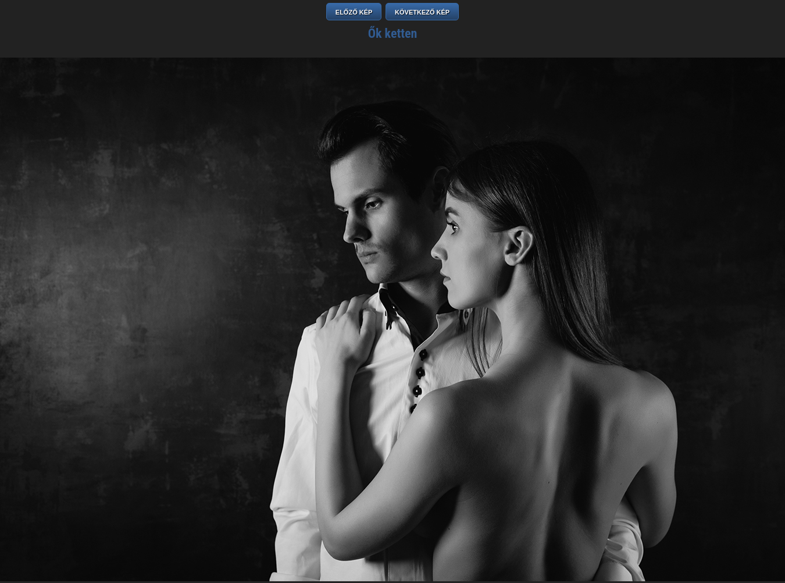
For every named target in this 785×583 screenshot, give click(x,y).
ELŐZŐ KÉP (354, 12)
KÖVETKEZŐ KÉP (422, 12)
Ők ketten (393, 33)
